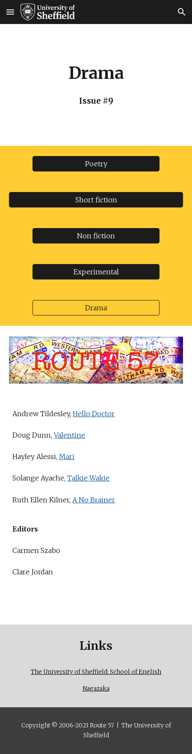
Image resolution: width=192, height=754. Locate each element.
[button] (10, 12)
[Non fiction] (96, 236)
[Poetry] (96, 164)
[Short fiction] (95, 200)
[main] (96, 84)
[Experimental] (96, 272)
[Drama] (96, 308)
